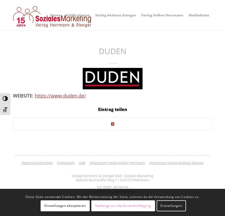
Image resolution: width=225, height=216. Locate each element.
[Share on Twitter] (112, 124)
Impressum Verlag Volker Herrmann (117, 162)
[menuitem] (55, 15)
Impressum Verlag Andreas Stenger (176, 162)
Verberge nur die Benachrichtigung (123, 205)
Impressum (66, 162)
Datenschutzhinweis (37, 162)
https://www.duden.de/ (60, 95)
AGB (82, 162)
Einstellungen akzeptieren (65, 205)
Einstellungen (171, 205)
